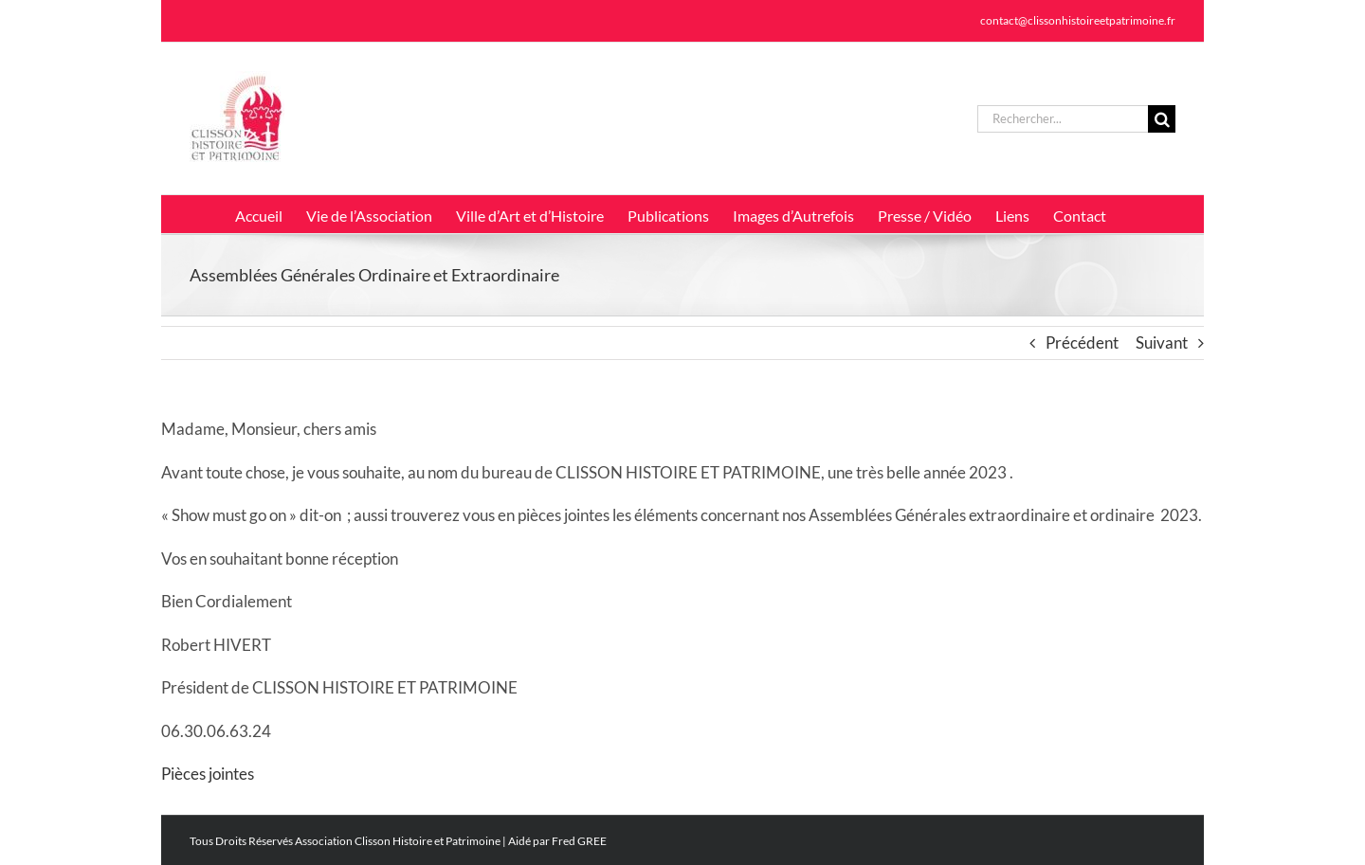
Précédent (1082, 342)
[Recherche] (1161, 119)
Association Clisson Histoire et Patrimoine (397, 841)
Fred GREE (579, 841)
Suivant (1162, 342)
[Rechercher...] (1062, 119)
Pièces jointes (207, 774)
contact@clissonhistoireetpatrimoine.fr (1077, 20)
